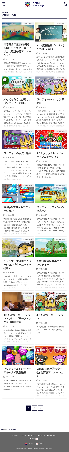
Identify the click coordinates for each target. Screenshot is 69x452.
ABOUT (16, 435)
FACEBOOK (41, 435)
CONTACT (52, 435)
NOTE (31, 435)
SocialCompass (33, 448)
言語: (34, 439)
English (29, 443)
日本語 (40, 443)
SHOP (24, 435)
